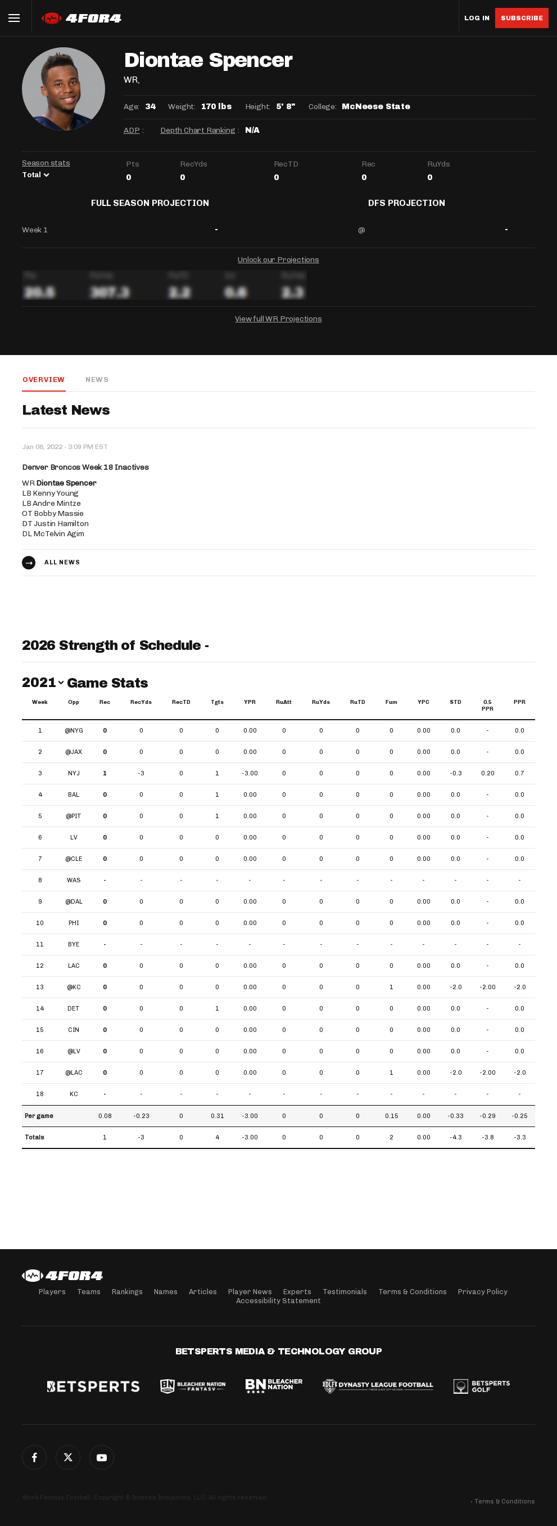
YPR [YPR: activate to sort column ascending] (250, 711)
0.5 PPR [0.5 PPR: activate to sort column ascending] (487, 714)
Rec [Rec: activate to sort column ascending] (104, 711)
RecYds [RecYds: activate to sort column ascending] (141, 711)
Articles (203, 1291)
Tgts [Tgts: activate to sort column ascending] (217, 711)
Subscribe (522, 18)
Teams (89, 1291)
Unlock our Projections (278, 268)
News (96, 388)
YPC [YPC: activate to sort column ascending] (423, 711)
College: (322, 106)
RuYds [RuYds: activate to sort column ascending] (321, 711)
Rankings (127, 1291)
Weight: (182, 106)
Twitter (68, 1457)
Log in (477, 18)
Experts (297, 1291)
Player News (250, 1291)
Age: (131, 106)
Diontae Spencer (66, 492)
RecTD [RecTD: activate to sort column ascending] (181, 711)
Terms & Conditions (412, 1291)
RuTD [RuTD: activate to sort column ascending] (357, 711)
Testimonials (345, 1291)
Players (52, 1291)
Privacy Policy (483, 1291)
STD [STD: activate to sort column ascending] (455, 711)
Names (166, 1291)
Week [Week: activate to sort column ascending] (40, 711)
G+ (102, 1457)
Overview (43, 388)
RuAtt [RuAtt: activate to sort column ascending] (284, 711)
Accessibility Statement (278, 1300)
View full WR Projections (278, 327)
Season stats (46, 163)
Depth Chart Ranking (197, 130)
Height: (258, 106)
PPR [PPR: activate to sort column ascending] (520, 711)
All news (62, 571)
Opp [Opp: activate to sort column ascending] (73, 711)
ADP (131, 130)
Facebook (34, 1457)
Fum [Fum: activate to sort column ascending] (391, 711)
